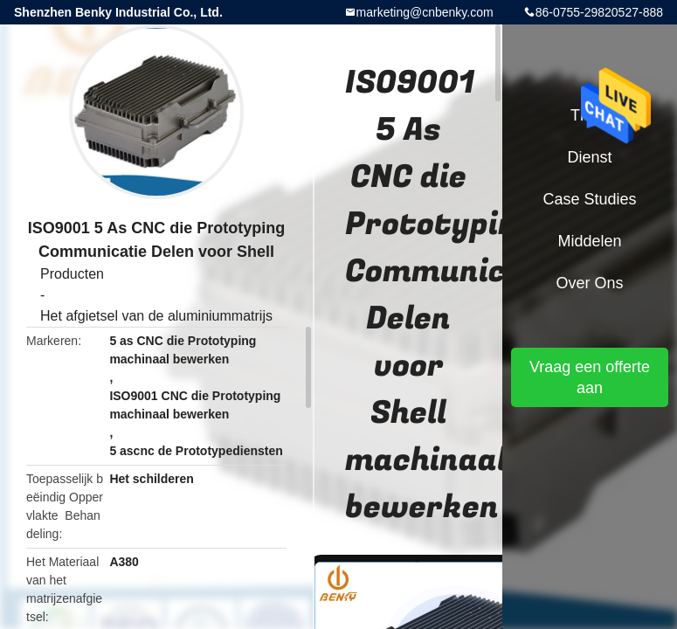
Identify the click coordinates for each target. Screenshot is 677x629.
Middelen (589, 241)
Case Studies (589, 199)
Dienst (589, 157)
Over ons (589, 283)
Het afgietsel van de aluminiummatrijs (156, 315)
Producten (72, 273)
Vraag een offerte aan (589, 377)
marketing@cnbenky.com (425, 12)
